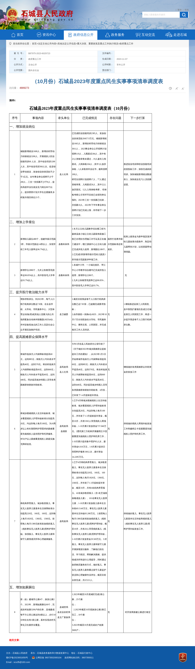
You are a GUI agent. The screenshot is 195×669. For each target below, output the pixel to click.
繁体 (179, 10)
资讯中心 (46, 35)
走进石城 (176, 35)
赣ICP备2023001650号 (17, 657)
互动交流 (145, 35)
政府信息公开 (80, 35)
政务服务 (114, 35)
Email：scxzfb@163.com (18, 662)
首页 (17, 35)
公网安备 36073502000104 (48, 657)
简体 (186, 10)
